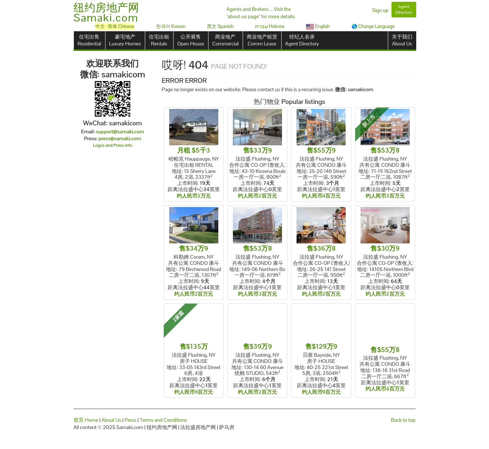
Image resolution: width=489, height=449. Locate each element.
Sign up (380, 10)
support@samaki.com (120, 131)
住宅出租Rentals (159, 40)
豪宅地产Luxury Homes (125, 40)
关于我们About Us (402, 40)
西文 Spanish (220, 26)
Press (130, 420)
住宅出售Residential (89, 40)
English (318, 26)
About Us (112, 420)
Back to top (403, 420)
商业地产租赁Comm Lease (262, 40)
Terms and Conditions (163, 420)
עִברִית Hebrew (270, 26)
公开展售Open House (190, 40)
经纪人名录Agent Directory (302, 40)
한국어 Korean (171, 26)
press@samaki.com (120, 138)
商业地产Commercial (225, 40)
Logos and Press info (112, 145)
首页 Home (85, 420)
